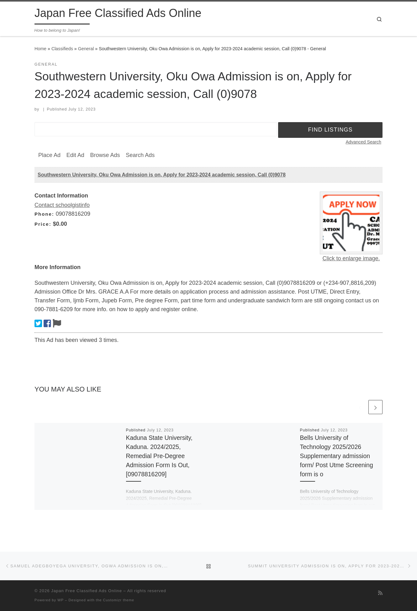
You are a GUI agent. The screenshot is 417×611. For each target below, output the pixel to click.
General (86, 48)
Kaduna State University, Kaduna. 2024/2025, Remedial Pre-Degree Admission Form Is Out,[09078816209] (159, 456)
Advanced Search (363, 141)
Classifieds (62, 48)
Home (40, 48)
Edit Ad (75, 155)
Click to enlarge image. (351, 258)
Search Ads (140, 155)
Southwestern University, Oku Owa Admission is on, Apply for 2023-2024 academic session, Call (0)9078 (162, 174)
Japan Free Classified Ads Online (86, 590)
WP (60, 600)
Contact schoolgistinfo (62, 205)
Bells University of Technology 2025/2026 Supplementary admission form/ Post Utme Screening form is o (336, 456)
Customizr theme (119, 600)
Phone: (44, 214)
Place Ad (49, 155)
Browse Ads (105, 155)
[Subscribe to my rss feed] (380, 593)
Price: (42, 224)
